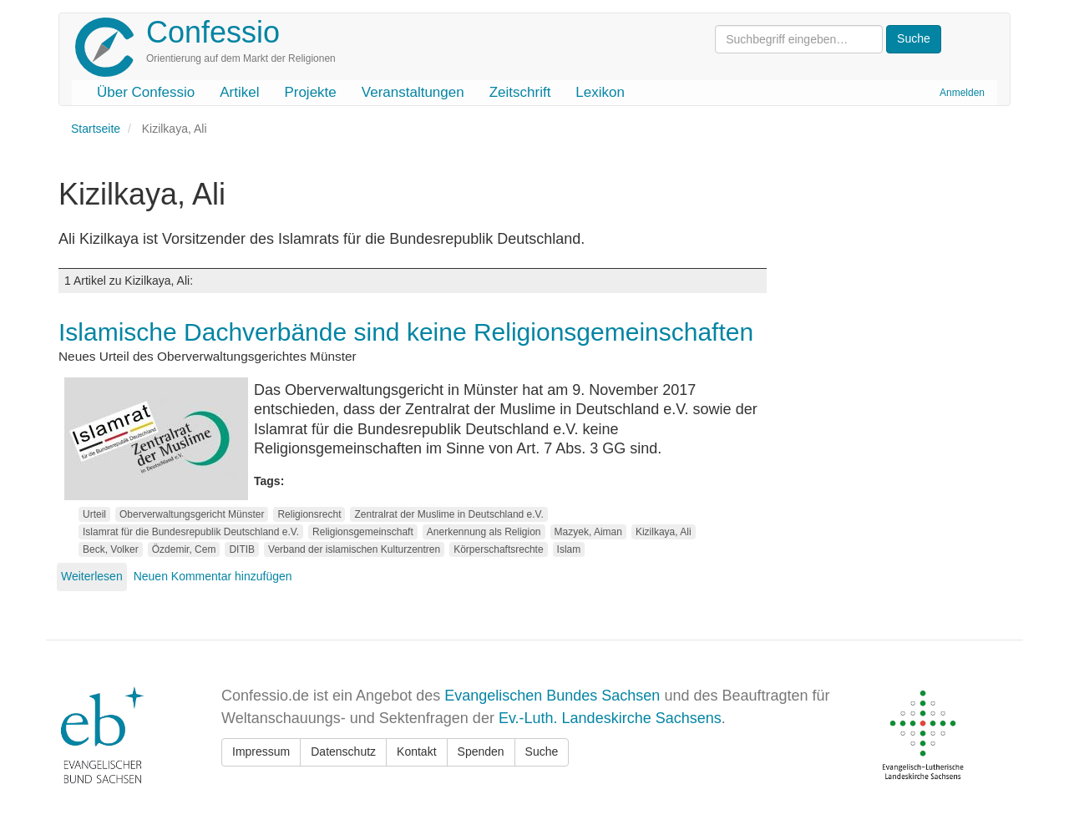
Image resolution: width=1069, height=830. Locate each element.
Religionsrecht (309, 514)
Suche (542, 751)
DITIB (242, 549)
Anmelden (962, 93)
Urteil (94, 514)
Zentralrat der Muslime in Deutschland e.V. (448, 514)
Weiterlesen (92, 576)
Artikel (239, 92)
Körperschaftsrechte (498, 549)
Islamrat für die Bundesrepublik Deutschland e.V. (191, 532)
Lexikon (600, 92)
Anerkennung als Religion (484, 532)
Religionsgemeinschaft (362, 532)
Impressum (261, 751)
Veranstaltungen (413, 92)
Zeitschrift (520, 92)
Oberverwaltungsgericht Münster (191, 514)
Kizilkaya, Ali (664, 532)
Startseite (95, 128)
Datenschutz (343, 751)
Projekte (310, 92)
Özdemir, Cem (184, 549)
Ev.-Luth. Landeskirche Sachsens (610, 718)
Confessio (213, 32)
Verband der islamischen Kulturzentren (354, 549)
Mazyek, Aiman (588, 532)
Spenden (481, 751)
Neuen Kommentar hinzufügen (213, 576)
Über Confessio (146, 92)
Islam (569, 549)
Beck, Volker (111, 549)
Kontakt (416, 751)
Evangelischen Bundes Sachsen (552, 695)
